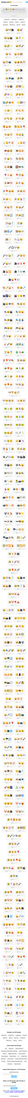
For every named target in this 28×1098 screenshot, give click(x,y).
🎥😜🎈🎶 (14, 279)
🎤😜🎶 (7, 263)
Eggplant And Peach (12, 1053)
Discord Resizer (13, 1056)
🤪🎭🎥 (20, 908)
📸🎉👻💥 (8, 497)
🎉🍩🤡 (8, 183)
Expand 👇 (14, 15)
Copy (8, 33)
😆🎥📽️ (20, 642)
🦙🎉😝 (10, 964)
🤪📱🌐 (8, 916)
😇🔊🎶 (8, 666)
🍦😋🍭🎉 (8, 143)
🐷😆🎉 (21, 400)
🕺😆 (7, 529)
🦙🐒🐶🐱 (8, 973)
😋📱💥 (20, 674)
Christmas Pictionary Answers (21, 1058)
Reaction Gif (6, 19)
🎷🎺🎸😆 (19, 336)
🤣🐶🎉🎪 (8, 868)
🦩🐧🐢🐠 (19, 981)
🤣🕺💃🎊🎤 (14, 884)
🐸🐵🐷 (8, 416)
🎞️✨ (8, 239)
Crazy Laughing (4, 1056)
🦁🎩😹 (8, 940)
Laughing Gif (21, 19)
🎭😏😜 (20, 312)
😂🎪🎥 (7, 586)
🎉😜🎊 (8, 207)
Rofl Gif (23, 24)
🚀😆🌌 (8, 787)
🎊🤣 (20, 223)
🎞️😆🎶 (20, 231)
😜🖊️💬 (8, 715)
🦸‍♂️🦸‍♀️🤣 (20, 997)
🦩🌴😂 (7, 981)
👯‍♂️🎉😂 (21, 449)
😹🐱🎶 (21, 755)
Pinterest (7, 1092)
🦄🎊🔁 (20, 940)
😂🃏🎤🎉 (14, 562)
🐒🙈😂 (21, 360)
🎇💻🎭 (20, 167)
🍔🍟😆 (7, 126)
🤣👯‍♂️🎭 (14, 876)
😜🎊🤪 (8, 707)
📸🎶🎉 (21, 497)
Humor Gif (22, 22)
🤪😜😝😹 (8, 924)
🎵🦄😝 (7, 336)
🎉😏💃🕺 (19, 199)
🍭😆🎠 (8, 159)
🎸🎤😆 (8, 344)
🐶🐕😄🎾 (14, 392)
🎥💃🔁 (7, 271)
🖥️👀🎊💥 (18, 529)
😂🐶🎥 (10, 30)
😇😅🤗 (20, 666)
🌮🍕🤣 (20, 118)
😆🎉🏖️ (8, 634)
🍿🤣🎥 (8, 167)
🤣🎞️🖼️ (21, 827)
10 (18, 1056)
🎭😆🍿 (21, 304)
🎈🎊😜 (20, 175)
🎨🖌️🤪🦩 (8, 288)
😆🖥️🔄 (8, 658)
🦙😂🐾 (21, 973)
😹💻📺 (10, 78)
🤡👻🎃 (20, 803)
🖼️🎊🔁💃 (8, 545)
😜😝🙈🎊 (19, 62)
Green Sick (3, 1058)
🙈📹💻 (20, 779)
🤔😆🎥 (8, 795)
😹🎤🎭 (8, 747)
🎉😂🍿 (21, 191)
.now (5, 2)
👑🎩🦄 (20, 441)
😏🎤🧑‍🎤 (20, 682)
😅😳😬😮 (19, 618)
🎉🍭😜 (20, 183)
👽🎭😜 (20, 465)
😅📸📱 (7, 618)
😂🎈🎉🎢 (14, 570)
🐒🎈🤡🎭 (8, 360)
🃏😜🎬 (8, 86)
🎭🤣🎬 (8, 320)
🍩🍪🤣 (8, 151)
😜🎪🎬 (20, 707)
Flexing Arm (11, 1048)
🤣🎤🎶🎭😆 (14, 836)
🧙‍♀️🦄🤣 (20, 1013)
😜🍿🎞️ (18, 54)
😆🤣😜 (20, 658)
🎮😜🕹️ (20, 328)
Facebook (16, 1090)
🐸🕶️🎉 (8, 425)
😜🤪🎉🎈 (8, 723)
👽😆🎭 (20, 473)
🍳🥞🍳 (20, 159)
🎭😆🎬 (8, 312)
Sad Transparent (22, 1053)
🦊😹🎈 (21, 956)
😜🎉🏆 (18, 699)
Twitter (12, 1090)
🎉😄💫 (7, 199)
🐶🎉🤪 (20, 384)
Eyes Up (4, 1053)
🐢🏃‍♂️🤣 (20, 368)
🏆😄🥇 (8, 352)
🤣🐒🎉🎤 (14, 844)
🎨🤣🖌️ (21, 288)
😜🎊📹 (7, 62)
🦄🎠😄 (8, 948)
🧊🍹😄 (20, 1005)
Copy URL (14, 1088)
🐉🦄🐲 (20, 352)
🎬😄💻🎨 (8, 304)
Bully (25, 1061)
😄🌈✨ (8, 46)
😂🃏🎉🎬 (14, 553)
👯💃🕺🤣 (8, 449)
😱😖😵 (20, 731)
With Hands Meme (19, 1048)
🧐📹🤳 (8, 1013)
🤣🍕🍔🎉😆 (14, 819)
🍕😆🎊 (8, 134)
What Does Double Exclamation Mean (14, 1061)
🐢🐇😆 (8, 376)
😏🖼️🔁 (8, 690)
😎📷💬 (8, 682)
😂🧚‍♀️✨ (20, 38)
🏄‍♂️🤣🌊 (20, 344)
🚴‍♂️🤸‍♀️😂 (20, 787)
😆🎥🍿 (8, 642)
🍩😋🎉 (20, 151)
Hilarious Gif (12, 24)
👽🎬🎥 (21, 457)
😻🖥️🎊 (8, 771)
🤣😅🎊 (20, 892)
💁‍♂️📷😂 (20, 481)
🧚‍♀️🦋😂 (8, 1021)
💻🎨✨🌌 (18, 489)
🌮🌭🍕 (20, 110)
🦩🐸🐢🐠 (19, 989)
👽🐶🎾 (8, 473)
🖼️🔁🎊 (21, 545)
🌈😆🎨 (20, 94)
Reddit (11, 1092)
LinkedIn (22, 1090)
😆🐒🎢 (21, 650)
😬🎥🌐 (8, 731)
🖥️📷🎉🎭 (8, 537)
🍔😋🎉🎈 (19, 126)
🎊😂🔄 (8, 215)
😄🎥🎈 (21, 610)
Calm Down (10, 1063)
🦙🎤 (20, 964)
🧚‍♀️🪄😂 (20, 1021)
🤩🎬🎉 (20, 900)
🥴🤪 (20, 932)
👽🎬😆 (8, 465)
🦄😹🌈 (20, 948)
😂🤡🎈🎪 (14, 602)
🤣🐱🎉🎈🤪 (14, 860)
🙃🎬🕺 (20, 771)
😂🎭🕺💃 (19, 586)
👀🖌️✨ (20, 433)
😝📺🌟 (21, 723)
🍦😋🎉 (21, 143)
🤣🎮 (20, 78)
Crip (6, 1048)
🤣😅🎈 (8, 892)
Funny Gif (5, 22)
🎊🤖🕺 (10, 223)
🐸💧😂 (20, 416)
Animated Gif (14, 19)
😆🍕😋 (20, 626)
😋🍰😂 (8, 674)
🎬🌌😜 (7, 296)
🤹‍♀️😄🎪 (10, 932)
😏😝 (8, 699)
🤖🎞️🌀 (20, 795)
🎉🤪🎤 (20, 207)
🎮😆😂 (8, 328)
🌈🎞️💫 (20, 86)
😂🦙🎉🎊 (8, 610)
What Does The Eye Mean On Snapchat (9, 1051)
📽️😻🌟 (20, 513)
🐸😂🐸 (20, 425)
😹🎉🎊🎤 (19, 739)
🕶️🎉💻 (8, 521)
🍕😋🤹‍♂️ (20, 134)
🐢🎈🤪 (8, 368)
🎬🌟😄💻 (19, 296)
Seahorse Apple (17, 1063)
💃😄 (7, 489)
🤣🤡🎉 (8, 900)
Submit (14, 1076)
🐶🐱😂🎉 (8, 400)
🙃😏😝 (8, 779)
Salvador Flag (24, 1056)
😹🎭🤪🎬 (8, 755)
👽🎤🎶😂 (8, 457)
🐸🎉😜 (20, 408)
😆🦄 (8, 54)
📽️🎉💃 (8, 513)
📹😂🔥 (21, 505)
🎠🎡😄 (18, 239)
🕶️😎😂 (20, 521)
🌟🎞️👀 (21, 102)
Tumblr (15, 1092)
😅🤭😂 (8, 626)
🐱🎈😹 (8, 384)
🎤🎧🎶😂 (14, 247)
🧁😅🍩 (8, 1005)
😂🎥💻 (21, 578)
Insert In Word (10, 1058)
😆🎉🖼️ (20, 634)
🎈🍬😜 (8, 175)
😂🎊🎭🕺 (8, 578)
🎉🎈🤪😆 (8, 191)
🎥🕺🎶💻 (19, 271)
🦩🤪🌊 (8, 997)
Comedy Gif (5, 24)
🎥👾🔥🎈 (19, 263)
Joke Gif (18, 24)
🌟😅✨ (8, 110)
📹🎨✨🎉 (8, 505)
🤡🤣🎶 (20, 811)
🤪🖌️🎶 (20, 916)
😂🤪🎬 (8, 38)
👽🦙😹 (8, 481)
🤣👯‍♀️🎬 (21, 868)
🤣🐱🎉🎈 (14, 852)
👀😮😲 (8, 441)
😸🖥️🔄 (7, 739)
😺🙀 (21, 763)
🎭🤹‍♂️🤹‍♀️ (20, 320)
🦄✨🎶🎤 (8, 956)
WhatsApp (20, 1092)
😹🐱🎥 (18, 70)
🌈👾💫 (8, 94)
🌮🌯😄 (8, 118)
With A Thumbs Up (23, 1051)
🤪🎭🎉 (8, 908)
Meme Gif (11, 22)
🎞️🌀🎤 (8, 231)
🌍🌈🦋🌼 (8, 102)
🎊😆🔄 (20, 215)
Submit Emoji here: (14, 1072)
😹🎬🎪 (20, 747)
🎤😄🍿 (21, 255)
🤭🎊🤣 (21, 924)
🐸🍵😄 (8, 408)
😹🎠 (8, 70)
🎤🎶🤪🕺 (8, 255)
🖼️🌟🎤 (21, 537)
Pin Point (3, 1061)
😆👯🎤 (20, 46)
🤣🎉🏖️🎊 (8, 827)
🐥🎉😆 (20, 376)
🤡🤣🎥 (8, 811)
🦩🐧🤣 (7, 989)
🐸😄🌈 (8, 433)
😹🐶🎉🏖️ (9, 763)
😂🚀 (20, 30)
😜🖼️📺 (20, 715)
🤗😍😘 (8, 803)
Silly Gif (16, 22)
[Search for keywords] (19, 2)
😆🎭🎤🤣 (8, 650)
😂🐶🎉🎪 (14, 594)
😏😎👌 (20, 690)
